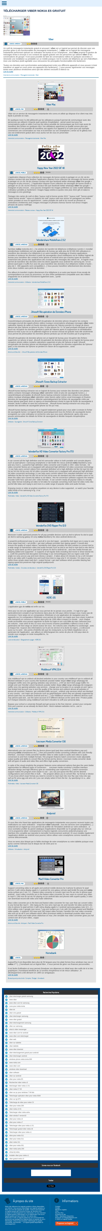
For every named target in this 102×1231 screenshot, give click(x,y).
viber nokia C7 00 (15, 1089)
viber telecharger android (18, 1056)
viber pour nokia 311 (16, 1139)
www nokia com (14, 1063)
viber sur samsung (15, 1026)
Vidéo (17, 496)
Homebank (51, 953)
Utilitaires (28, 282)
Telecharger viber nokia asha (19, 1112)
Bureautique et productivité (16, 978)
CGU (56, 1211)
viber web (12, 1039)
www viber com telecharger (19, 1036)
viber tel (12, 1009)
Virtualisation (19, 849)
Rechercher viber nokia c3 (18, 1082)
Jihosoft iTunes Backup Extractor (51, 381)
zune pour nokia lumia (17, 1006)
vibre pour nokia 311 (16, 1135)
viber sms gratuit (15, 1013)
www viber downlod (16, 1049)
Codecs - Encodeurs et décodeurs (26, 568)
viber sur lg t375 (15, 1099)
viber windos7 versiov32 (17, 1116)
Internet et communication (11, 75)
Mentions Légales (61, 1209)
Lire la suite (8, 72)
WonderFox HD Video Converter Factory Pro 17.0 (51, 451)
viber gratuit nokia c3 (16, 1159)
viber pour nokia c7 (16, 1122)
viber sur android (15, 1076)
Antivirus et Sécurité (14, 352)
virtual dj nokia (14, 1152)
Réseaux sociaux (30, 210)
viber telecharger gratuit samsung (21, 996)
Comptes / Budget (31, 978)
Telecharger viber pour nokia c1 (20, 1132)
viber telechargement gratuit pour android (23, 1053)
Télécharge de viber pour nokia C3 (21, 1102)
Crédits (57, 1208)
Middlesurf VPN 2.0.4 (51, 669)
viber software (14, 1072)
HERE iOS (51, 597)
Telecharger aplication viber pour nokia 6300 (25, 1096)
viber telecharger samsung (18, 1016)
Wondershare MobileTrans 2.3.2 (50, 240)
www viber (13, 1000)
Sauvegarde (18, 422)
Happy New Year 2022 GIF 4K (51, 168)
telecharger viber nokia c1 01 (19, 1086)
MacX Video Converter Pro (51, 879)
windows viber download (18, 1069)
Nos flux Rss (59, 1213)
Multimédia (11, 496)
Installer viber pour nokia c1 (19, 1155)
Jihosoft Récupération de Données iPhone (51, 312)
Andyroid (51, 813)
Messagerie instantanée (27, 75)
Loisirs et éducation (14, 640)
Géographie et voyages (27, 640)
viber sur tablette (15, 1043)
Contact (57, 1206)
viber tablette (13, 1046)
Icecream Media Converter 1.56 (51, 741)
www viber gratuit (15, 1019)
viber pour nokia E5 (16, 1079)
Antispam (24, 923)
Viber (51, 39)
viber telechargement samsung (20, 1023)
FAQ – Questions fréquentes (64, 1216)
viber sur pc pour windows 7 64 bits (21, 1092)
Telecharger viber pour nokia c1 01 (21, 1126)
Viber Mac (51, 104)
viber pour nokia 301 (16, 1145)
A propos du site (60, 1214)
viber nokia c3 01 (15, 1109)
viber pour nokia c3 (16, 1119)
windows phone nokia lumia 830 (20, 1059)
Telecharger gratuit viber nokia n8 (21, 1129)
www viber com (14, 1066)
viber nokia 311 (14, 1142)
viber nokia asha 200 (16, 1149)
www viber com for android (18, 1033)
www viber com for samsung (19, 1003)
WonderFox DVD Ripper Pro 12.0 (51, 525)
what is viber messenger (17, 1029)
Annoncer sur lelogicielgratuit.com (66, 1217)
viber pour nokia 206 (16, 1106)
